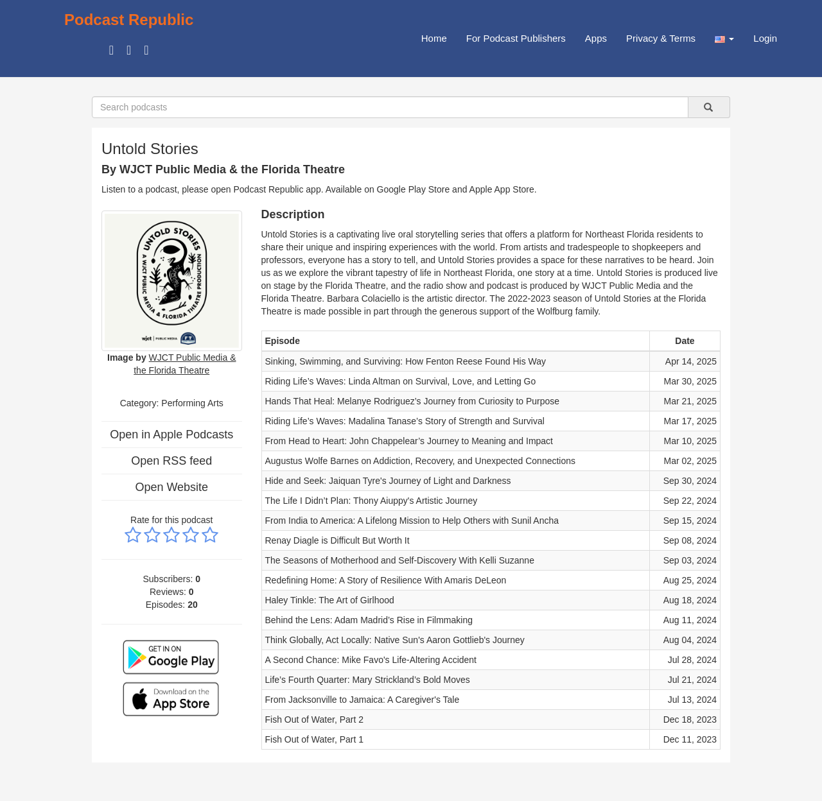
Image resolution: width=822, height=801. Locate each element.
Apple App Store (501, 189)
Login (765, 38)
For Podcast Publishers (516, 38)
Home (434, 38)
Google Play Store (413, 189)
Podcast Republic (128, 19)
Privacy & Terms (660, 38)
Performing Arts (192, 403)
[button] (724, 38)
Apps (596, 38)
